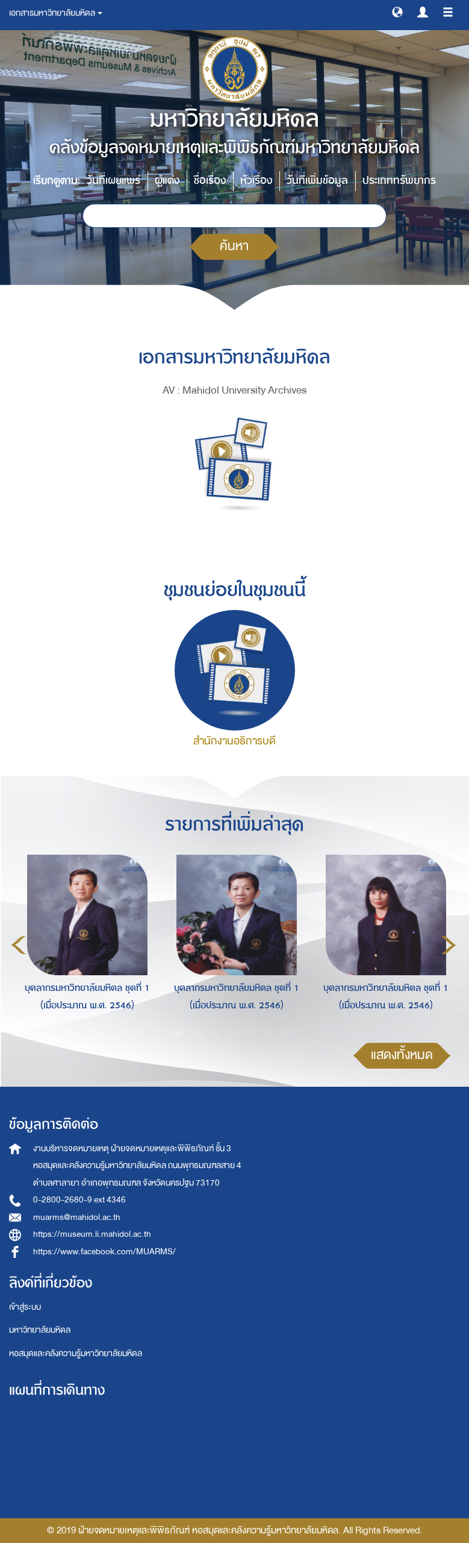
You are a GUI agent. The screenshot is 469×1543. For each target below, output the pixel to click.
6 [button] (270, 1032)
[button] (397, 11)
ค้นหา (234, 246)
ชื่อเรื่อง (210, 180)
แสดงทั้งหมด (402, 1055)
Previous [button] (19, 945)
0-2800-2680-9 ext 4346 (79, 1199)
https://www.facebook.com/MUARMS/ (104, 1251)
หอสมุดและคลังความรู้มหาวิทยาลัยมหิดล (75, 1353)
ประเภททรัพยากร (399, 180)
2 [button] (197, 1032)
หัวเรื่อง (256, 180)
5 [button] (252, 1032)
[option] (84, 943)
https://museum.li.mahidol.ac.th (92, 1234)
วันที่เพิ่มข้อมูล (317, 180)
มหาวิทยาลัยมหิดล (39, 1329)
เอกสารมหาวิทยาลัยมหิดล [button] (55, 12)
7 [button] (288, 1032)
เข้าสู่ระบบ (25, 1307)
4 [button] (234, 1032)
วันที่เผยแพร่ (113, 180)
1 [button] (179, 1032)
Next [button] (448, 945)
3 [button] (216, 1032)
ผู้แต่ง (167, 180)
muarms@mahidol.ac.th (76, 1217)
